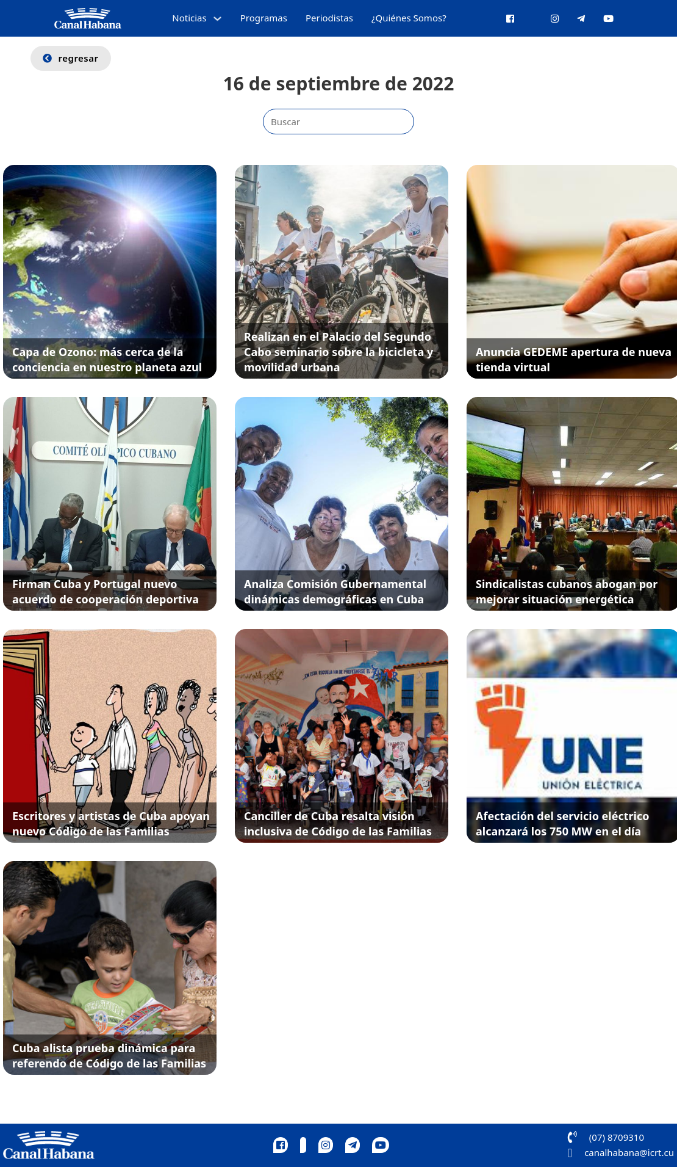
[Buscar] (338, 121)
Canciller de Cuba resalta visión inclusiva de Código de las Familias (338, 823)
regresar (71, 58)
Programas (263, 18)
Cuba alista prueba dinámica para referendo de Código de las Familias (109, 1056)
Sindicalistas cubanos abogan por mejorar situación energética (566, 591)
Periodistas (329, 18)
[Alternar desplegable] (217, 18)
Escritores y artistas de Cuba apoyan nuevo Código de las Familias (111, 823)
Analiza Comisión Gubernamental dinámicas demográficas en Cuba (335, 591)
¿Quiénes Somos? (408, 18)
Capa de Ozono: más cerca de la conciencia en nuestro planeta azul (107, 359)
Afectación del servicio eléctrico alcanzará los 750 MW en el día (563, 823)
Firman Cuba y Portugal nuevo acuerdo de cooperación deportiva (105, 591)
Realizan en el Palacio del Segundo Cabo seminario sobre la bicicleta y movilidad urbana (338, 351)
